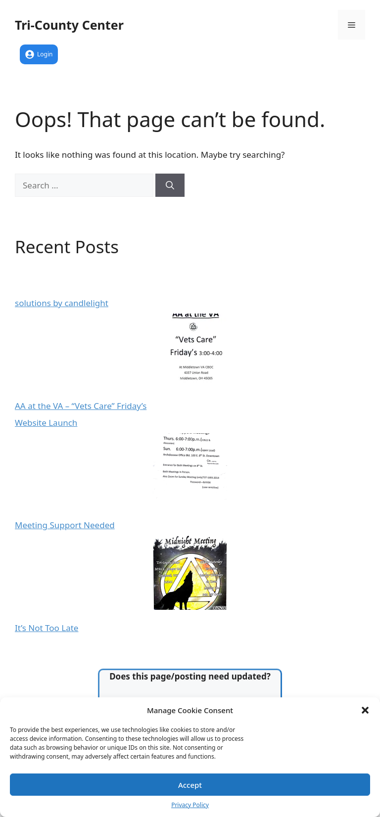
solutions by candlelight (61, 303)
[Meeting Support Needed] (190, 472)
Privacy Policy (190, 805)
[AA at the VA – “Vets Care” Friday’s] (190, 352)
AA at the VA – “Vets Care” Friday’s (80, 405)
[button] (365, 710)
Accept (190, 785)
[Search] (170, 185)
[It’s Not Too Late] (190, 574)
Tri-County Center (69, 24)
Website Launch (46, 422)
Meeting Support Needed (65, 525)
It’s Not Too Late (46, 628)
